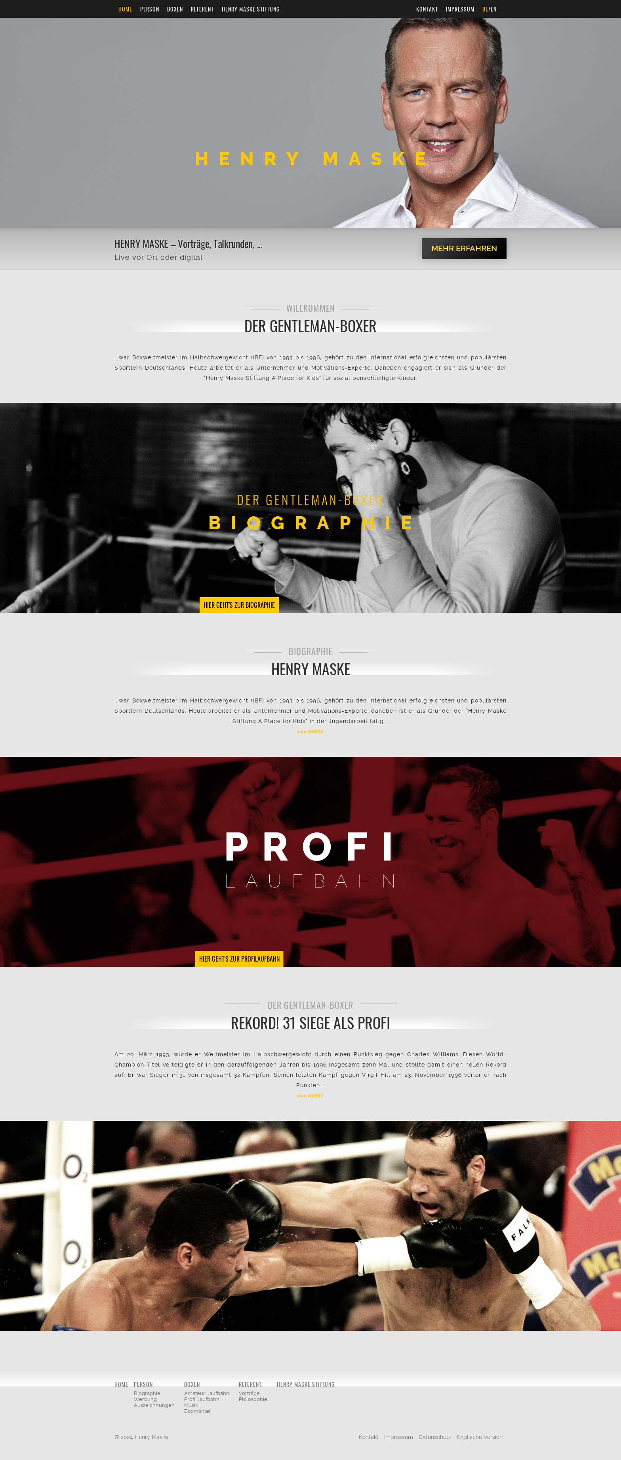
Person (149, 9)
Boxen (175, 9)
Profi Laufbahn (201, 1399)
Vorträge (249, 1393)
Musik (191, 1405)
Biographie (147, 1393)
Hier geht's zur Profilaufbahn (239, 959)
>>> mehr (310, 731)
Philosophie (253, 1399)
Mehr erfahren (464, 248)
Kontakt (427, 9)
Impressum (460, 9)
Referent (202, 9)
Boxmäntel (197, 1411)
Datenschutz (435, 1437)
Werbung (145, 1399)
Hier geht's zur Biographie (239, 605)
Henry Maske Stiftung (251, 9)
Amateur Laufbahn (206, 1393)
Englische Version (480, 1437)
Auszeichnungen (154, 1405)
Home (125, 9)
